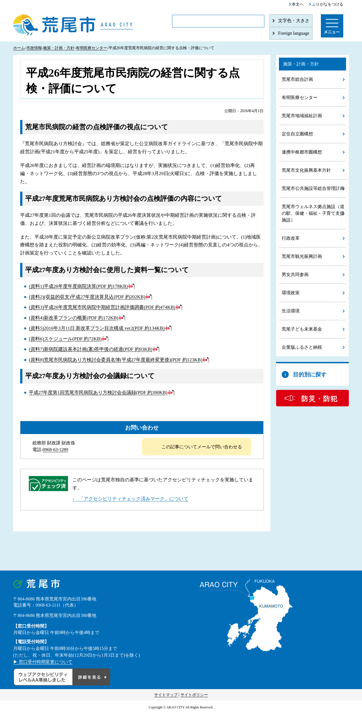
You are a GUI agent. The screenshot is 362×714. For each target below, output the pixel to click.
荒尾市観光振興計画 (302, 256)
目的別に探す (309, 374)
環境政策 (291, 292)
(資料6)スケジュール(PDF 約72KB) (65, 338)
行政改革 (291, 238)
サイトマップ (166, 695)
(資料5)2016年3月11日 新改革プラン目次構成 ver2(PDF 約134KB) (96, 328)
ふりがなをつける (327, 4)
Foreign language (293, 33)
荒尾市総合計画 (297, 79)
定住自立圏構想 (297, 133)
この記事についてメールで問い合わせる (201, 446)
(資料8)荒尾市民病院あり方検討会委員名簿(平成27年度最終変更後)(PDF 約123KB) (115, 359)
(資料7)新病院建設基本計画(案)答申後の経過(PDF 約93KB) (90, 349)
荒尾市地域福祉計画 (302, 115)
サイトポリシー (194, 695)
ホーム (19, 48)
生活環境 (291, 310)
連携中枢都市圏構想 (302, 152)
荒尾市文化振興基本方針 (306, 170)
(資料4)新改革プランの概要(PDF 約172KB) (73, 318)
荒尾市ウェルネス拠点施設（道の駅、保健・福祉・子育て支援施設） (313, 213)
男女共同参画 (295, 274)
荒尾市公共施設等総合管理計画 (313, 188)
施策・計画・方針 (58, 48)
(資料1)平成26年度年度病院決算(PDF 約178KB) (78, 286)
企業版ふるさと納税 (302, 347)
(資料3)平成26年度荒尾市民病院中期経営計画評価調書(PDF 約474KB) (102, 307)
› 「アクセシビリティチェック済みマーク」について (130, 498)
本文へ (298, 4)
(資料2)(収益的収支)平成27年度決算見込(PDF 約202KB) (87, 297)
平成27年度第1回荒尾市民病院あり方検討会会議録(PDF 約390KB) (98, 392)
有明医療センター (91, 48)
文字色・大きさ (293, 20)
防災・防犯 (319, 398)
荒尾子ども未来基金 (302, 329)
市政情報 (34, 48)
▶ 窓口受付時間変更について (42, 661)
